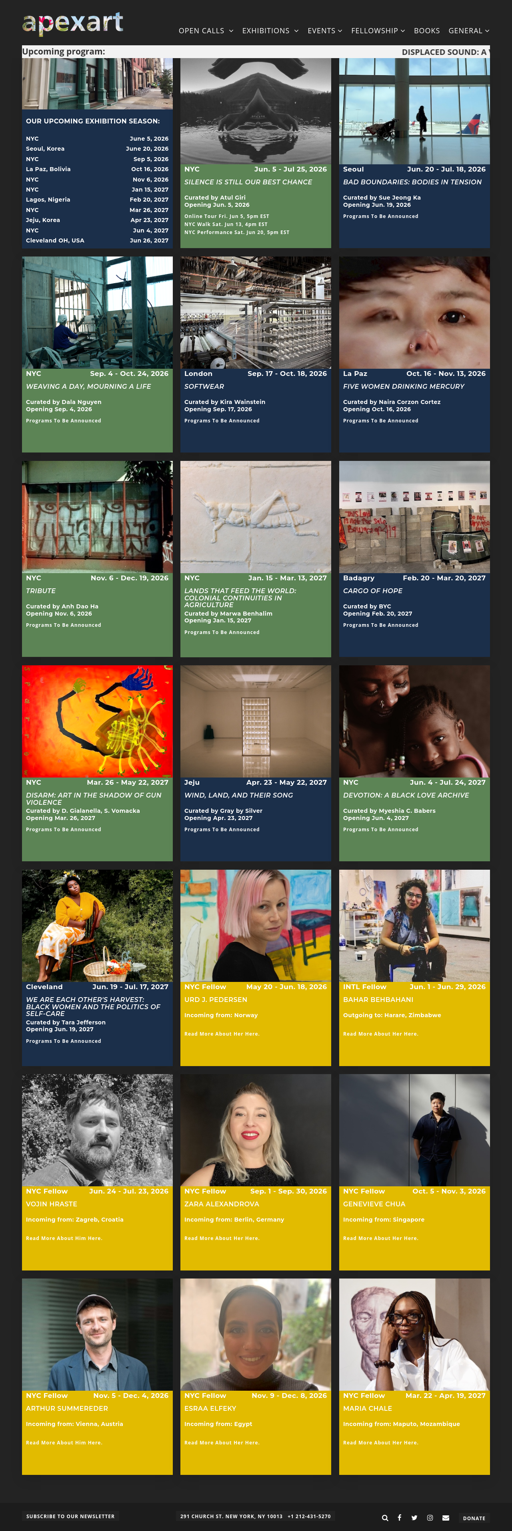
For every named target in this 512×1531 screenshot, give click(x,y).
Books (427, 30)
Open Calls (206, 30)
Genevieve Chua (374, 1204)
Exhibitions (270, 30)
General (469, 30)
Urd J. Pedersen (216, 1000)
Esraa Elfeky (210, 1412)
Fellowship (378, 30)
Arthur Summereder (67, 1408)
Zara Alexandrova (221, 1204)
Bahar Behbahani (378, 1003)
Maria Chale (367, 1408)
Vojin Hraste (51, 1204)
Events (325, 30)
